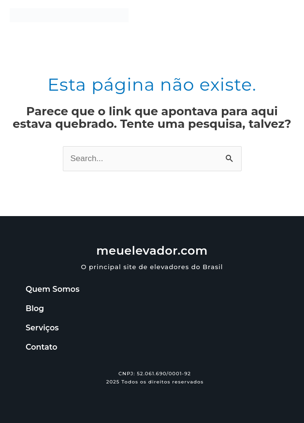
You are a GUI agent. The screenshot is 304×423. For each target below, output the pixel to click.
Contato (41, 347)
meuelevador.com (152, 251)
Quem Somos (52, 289)
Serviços (42, 327)
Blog (35, 308)
